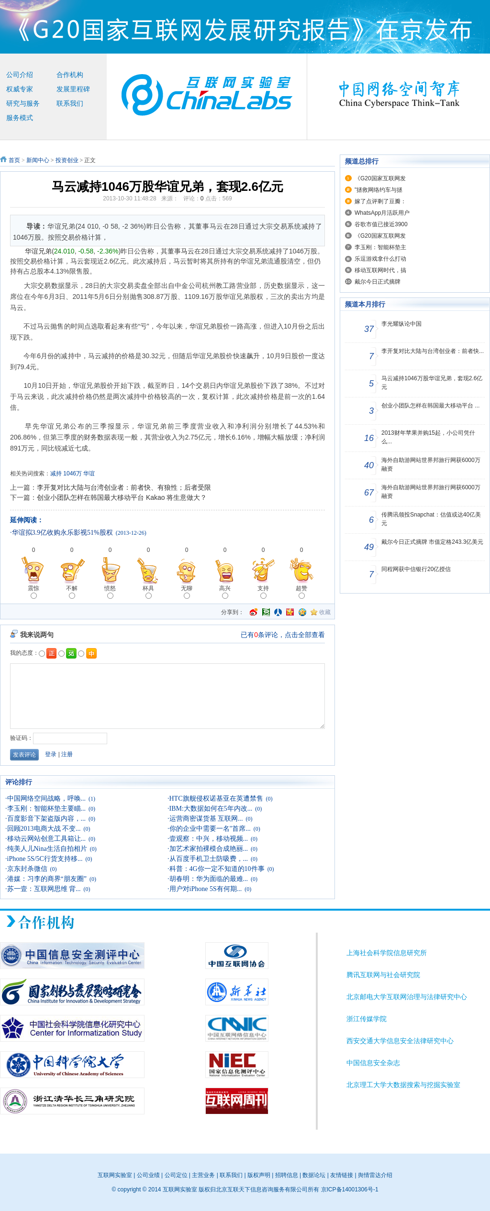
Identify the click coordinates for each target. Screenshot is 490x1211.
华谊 (89, 473)
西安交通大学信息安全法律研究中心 (400, 1041)
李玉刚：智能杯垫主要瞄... (46, 808)
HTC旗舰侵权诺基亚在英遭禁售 (216, 798)
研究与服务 (23, 103)
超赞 (301, 592)
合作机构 (69, 74)
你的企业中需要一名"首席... (210, 828)
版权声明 (258, 1175)
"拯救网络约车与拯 (378, 190)
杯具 (148, 592)
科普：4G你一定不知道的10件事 (217, 868)
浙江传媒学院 (366, 1019)
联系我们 (69, 103)
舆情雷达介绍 (375, 1175)
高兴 (225, 592)
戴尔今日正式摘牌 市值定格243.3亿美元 (432, 542)
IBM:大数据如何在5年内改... (211, 808)
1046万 (72, 473)
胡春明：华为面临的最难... (208, 878)
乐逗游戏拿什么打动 (380, 258)
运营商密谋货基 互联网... (206, 818)
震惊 (33, 592)
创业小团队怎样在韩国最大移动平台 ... (430, 405)
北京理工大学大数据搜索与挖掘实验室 (403, 1085)
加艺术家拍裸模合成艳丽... (208, 848)
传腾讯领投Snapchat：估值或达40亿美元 (431, 519)
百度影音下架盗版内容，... (46, 818)
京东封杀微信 (27, 868)
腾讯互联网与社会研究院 (383, 975)
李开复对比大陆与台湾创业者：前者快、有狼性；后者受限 (124, 487)
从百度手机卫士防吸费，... (208, 858)
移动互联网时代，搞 (380, 270)
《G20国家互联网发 (380, 178)
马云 (187, 251)
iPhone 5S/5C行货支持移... (45, 858)
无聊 (186, 592)
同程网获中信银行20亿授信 (416, 569)
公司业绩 (148, 1175)
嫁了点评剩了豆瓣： (380, 201)
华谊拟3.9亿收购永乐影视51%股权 (62, 532)
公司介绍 (19, 74)
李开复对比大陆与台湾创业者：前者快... (432, 351)
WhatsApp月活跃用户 (382, 212)
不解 (72, 592)
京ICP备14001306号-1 (350, 1189)
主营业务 (203, 1175)
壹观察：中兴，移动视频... (208, 838)
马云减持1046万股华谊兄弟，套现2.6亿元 (431, 382)
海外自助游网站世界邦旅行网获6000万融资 (430, 464)
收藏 (325, 612)
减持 (56, 473)
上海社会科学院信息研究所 (386, 953)
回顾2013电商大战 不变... (44, 828)
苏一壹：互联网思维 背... (44, 888)
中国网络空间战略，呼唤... (46, 798)
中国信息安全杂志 (373, 1063)
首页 (14, 160)
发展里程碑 (73, 89)
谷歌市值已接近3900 (381, 224)
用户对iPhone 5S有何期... (205, 888)
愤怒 (110, 592)
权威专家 (19, 89)
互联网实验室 (115, 1175)
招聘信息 (286, 1175)
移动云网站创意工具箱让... (46, 838)
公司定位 (176, 1175)
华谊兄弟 (38, 251)
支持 (263, 592)
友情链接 (341, 1175)
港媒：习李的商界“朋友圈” (47, 878)
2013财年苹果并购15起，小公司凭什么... (428, 437)
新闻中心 (37, 160)
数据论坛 (313, 1175)
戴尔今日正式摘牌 (378, 281)
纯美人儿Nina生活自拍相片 (47, 848)
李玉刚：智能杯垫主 (380, 247)
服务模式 (19, 117)
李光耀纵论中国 (401, 323)
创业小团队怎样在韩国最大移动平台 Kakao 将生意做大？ (122, 497)
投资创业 (67, 160)
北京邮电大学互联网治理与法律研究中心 (406, 997)
